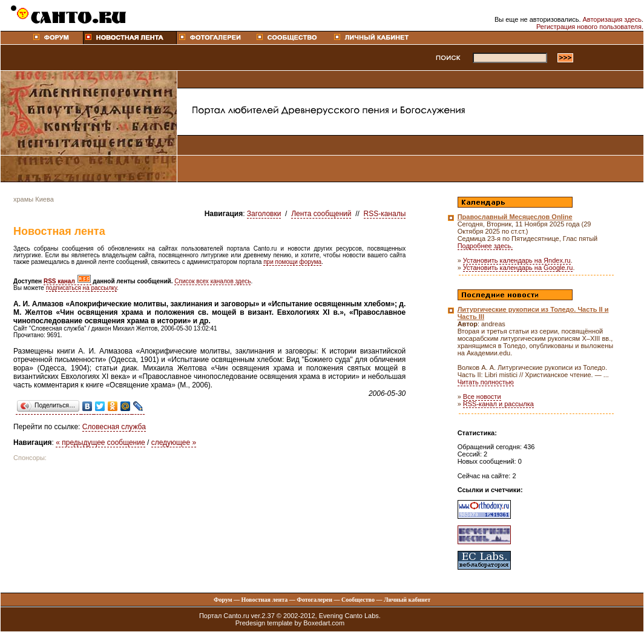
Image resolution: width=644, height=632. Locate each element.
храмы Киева (33, 199)
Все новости (482, 396)
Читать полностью (486, 382)
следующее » (174, 442)
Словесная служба (114, 427)
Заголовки (264, 213)
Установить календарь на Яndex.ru (517, 260)
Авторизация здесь (612, 19)
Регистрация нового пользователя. (589, 26)
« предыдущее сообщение (100, 442)
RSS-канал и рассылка (498, 403)
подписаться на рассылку (81, 288)
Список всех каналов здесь (212, 281)
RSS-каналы (385, 213)
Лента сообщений (321, 213)
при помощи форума (292, 261)
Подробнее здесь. (485, 245)
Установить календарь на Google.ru (518, 267)
